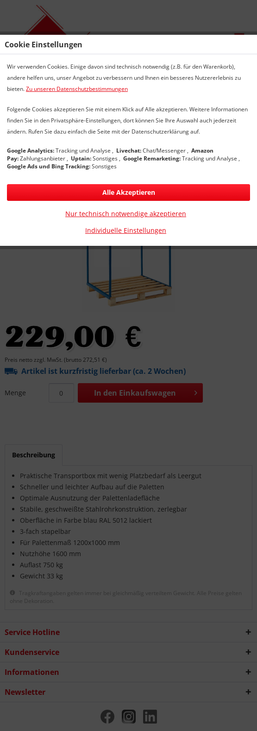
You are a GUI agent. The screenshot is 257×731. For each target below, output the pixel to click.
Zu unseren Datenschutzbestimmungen (77, 89)
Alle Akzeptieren (128, 192)
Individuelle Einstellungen (125, 230)
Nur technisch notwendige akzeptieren (125, 213)
